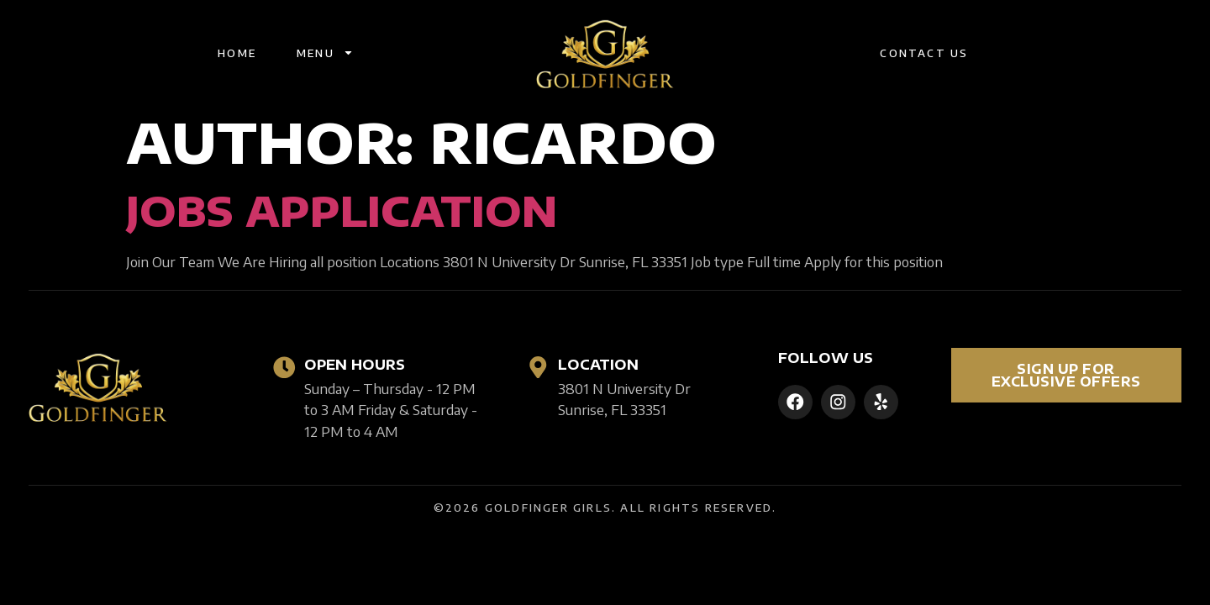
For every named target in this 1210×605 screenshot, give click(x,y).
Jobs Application (341, 211)
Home (237, 53)
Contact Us (924, 53)
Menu (325, 52)
